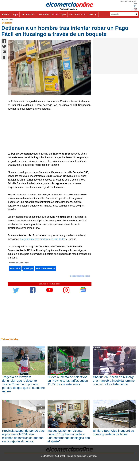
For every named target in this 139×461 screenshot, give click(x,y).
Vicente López (59, 14)
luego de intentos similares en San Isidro (42, 239)
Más (93, 14)
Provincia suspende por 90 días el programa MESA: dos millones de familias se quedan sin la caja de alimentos (23, 436)
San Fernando (28, 14)
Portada (5, 14)
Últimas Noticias (9, 339)
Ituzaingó (28, 268)
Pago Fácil (15, 268)
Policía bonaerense (45, 268)
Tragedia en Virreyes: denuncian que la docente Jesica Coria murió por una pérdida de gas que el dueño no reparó (23, 384)
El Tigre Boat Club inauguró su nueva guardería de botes (113, 432)
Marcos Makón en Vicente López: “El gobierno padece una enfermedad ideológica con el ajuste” (69, 436)
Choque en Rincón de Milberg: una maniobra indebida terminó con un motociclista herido (114, 380)
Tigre (15, 14)
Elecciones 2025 (77, 14)
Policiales (7, 22)
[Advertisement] (48, 131)
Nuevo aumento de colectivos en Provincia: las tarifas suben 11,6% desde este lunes (68, 380)
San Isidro (43, 14)
